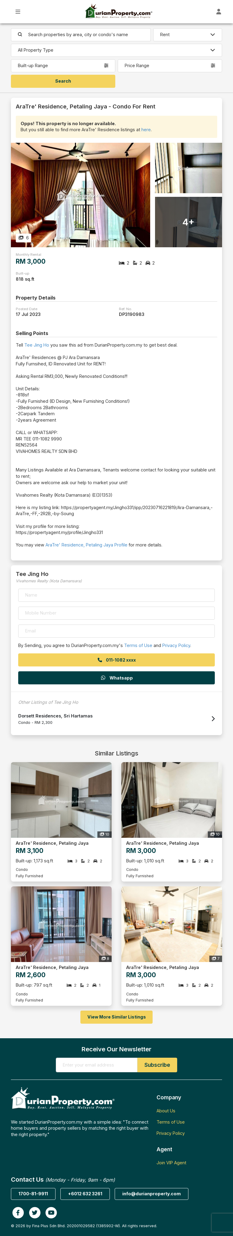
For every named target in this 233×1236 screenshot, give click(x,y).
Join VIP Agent (171, 1162)
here (146, 129)
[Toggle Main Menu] (18, 12)
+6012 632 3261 (85, 1193)
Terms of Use (138, 645)
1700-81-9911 (33, 1193)
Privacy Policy (176, 645)
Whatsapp (116, 677)
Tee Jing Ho (36, 345)
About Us (166, 1110)
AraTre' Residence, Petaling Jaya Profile (86, 544)
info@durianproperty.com (151, 1193)
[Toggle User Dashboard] (218, 12)
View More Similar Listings (116, 1016)
